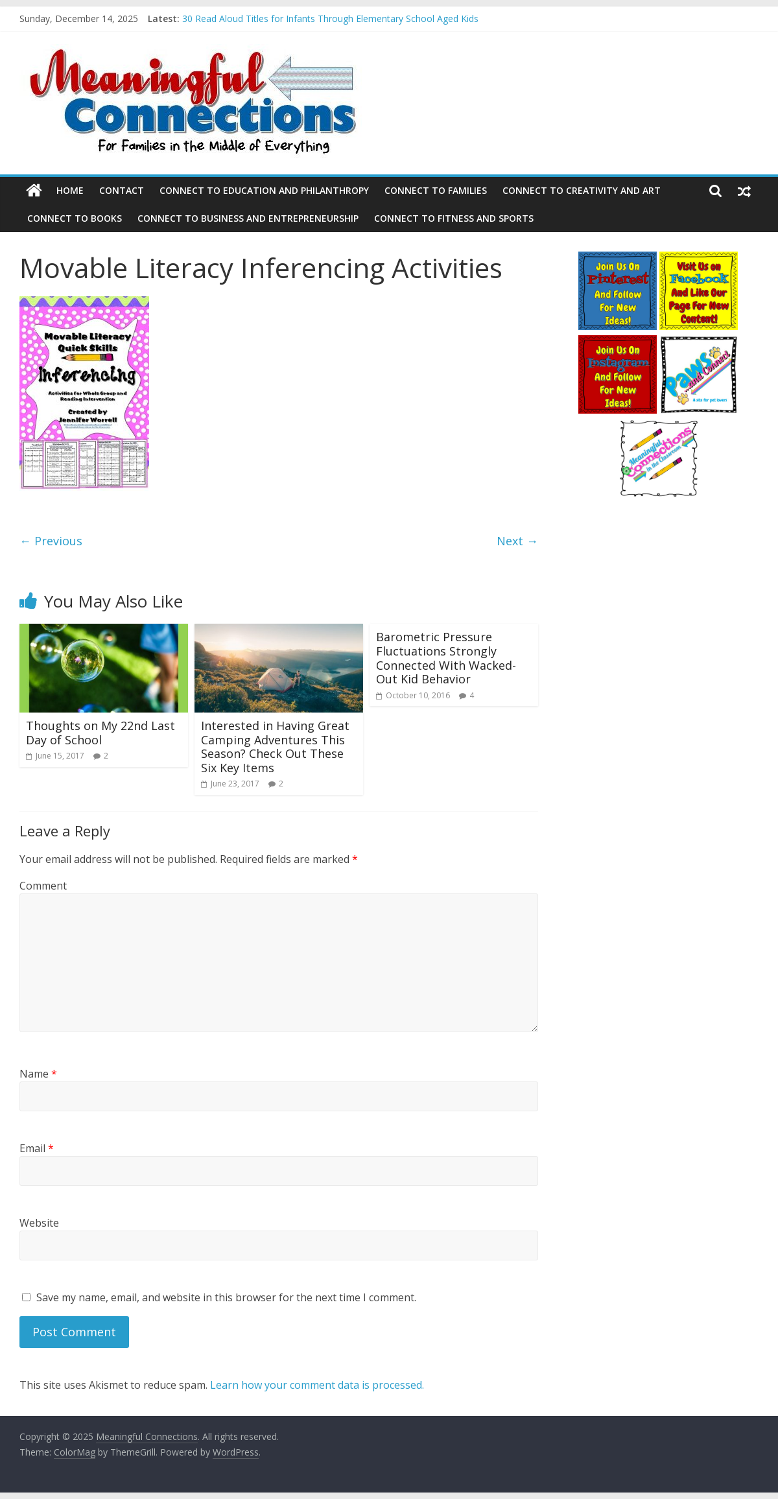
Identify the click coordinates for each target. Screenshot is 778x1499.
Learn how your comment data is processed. (317, 1385)
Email (36, 1148)
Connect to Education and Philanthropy (264, 190)
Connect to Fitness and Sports (454, 218)
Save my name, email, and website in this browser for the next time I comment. (226, 1297)
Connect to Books (74, 218)
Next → (517, 541)
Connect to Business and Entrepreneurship (248, 218)
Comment (43, 886)
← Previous (50, 541)
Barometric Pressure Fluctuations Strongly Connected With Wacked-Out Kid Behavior (446, 658)
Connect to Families (435, 190)
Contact (121, 190)
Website (39, 1223)
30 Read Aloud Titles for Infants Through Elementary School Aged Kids (330, 18)
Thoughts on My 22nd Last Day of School (100, 733)
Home (70, 190)
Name (38, 1074)
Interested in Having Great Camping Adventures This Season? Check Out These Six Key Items (275, 746)
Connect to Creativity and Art (581, 190)
